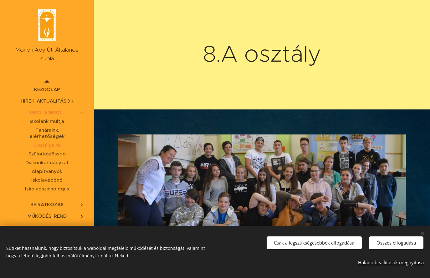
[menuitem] (47, 89)
